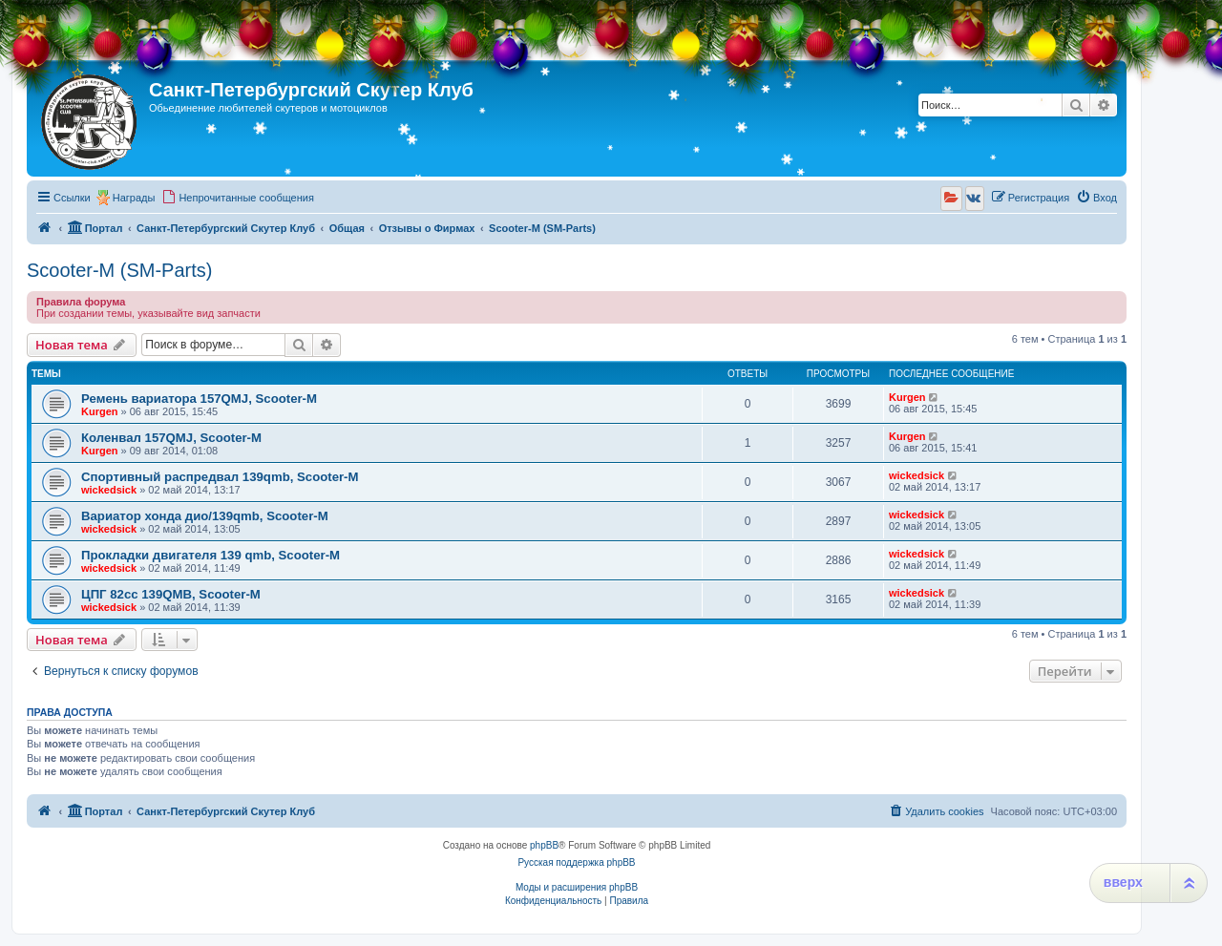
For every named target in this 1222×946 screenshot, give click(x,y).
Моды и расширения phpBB (577, 887)
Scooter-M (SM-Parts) (119, 270)
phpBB (544, 845)
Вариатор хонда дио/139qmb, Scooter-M (204, 516)
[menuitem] (237, 197)
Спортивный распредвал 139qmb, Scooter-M (220, 477)
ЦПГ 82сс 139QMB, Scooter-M (171, 594)
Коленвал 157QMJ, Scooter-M (171, 438)
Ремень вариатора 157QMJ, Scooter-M (199, 398)
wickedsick (109, 489)
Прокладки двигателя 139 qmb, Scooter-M (210, 555)
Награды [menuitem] (134, 197)
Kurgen (99, 411)
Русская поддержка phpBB (576, 862)
